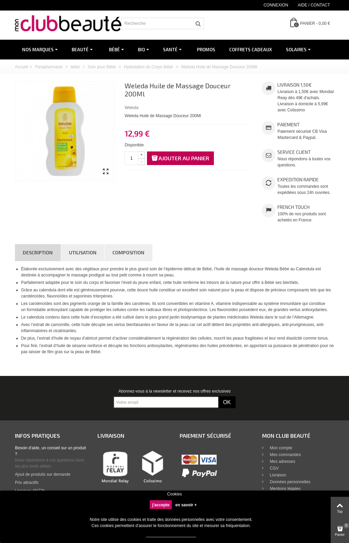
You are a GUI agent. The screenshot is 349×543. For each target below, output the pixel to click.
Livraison (277, 475)
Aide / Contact (314, 5)
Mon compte (280, 448)
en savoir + (186, 505)
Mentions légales (284, 488)
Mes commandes (285, 454)
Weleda (131, 107)
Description (38, 252)
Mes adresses (282, 461)
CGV (274, 468)
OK (227, 402)
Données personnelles (290, 481)
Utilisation (82, 252)
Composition (128, 252)
